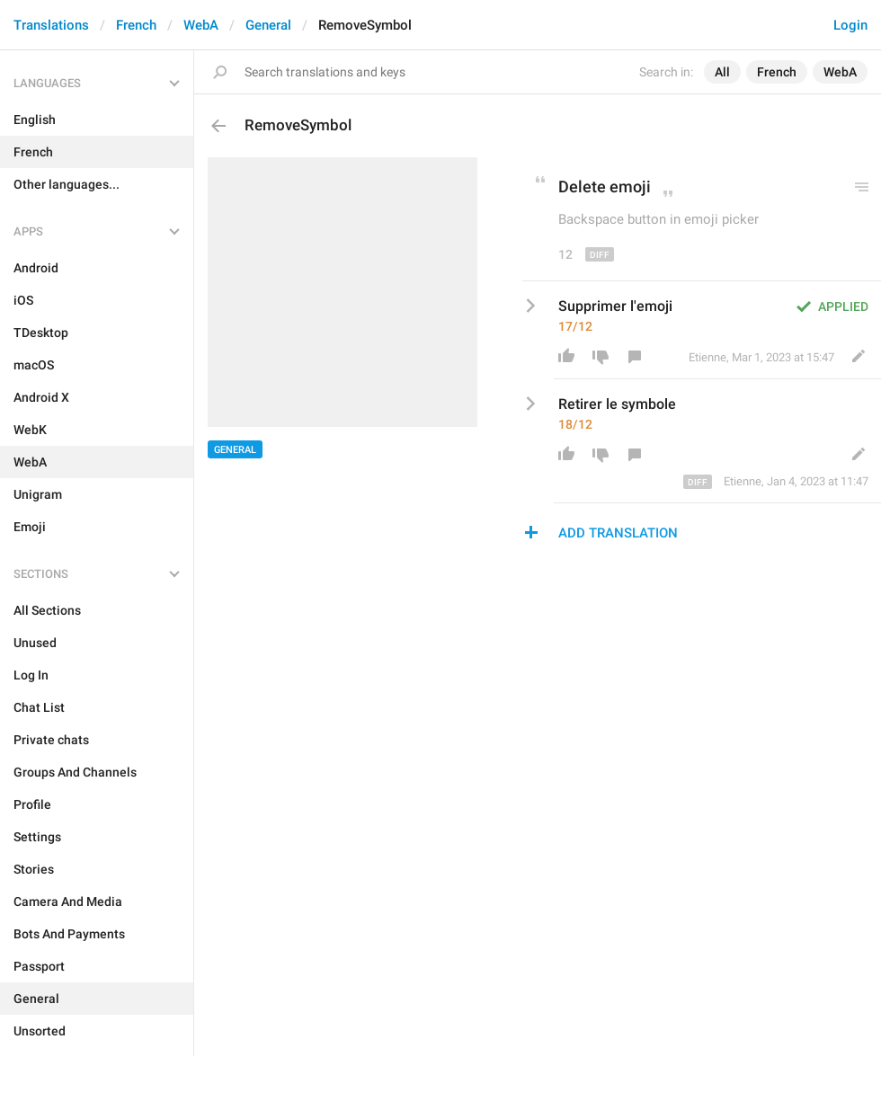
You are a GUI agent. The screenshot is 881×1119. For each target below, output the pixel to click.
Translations (51, 25)
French (136, 25)
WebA (200, 25)
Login (850, 25)
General (268, 25)
